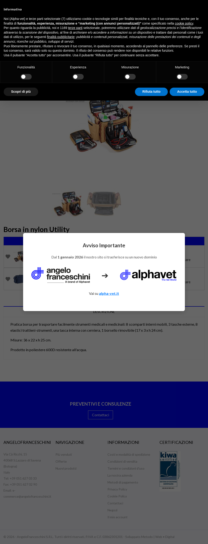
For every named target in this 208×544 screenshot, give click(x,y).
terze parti (75, 28)
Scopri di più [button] (21, 91)
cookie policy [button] (184, 23)
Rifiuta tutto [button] (151, 91)
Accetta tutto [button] (187, 91)
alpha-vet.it (109, 293)
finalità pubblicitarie (61, 37)
